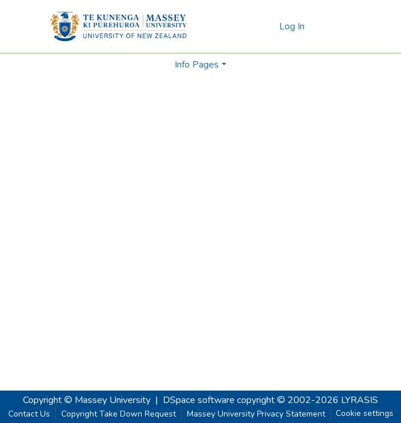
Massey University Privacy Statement (256, 413)
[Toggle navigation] (334, 26)
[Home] (118, 26)
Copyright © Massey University (87, 400)
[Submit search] (251, 26)
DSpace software (199, 400)
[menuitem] (268, 26)
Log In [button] (292, 26)
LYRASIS (359, 400)
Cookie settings (364, 413)
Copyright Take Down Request (118, 413)
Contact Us (29, 413)
